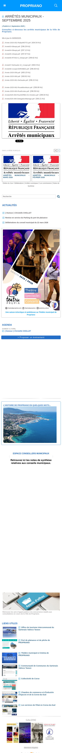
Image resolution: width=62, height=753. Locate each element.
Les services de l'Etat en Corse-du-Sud (36, 701)
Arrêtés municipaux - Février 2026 (46, 173)
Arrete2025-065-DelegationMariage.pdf (20, 96)
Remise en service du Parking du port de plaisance (25, 215)
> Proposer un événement (31, 334)
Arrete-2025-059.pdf (12, 71)
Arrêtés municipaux (35, 180)
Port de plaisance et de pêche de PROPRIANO (39, 637)
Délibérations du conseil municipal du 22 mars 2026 (25, 219)
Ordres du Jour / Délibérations (15, 180)
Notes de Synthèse (30, 183)
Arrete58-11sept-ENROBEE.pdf (17, 67)
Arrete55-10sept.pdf (12, 53)
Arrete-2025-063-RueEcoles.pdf (17, 89)
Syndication (37, 750)
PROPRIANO (31, 5)
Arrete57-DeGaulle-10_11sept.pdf (18, 64)
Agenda (7, 321)
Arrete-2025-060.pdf (12, 74)
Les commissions (51, 180)
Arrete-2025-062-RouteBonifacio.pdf (19, 85)
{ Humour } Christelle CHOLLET (17, 210)
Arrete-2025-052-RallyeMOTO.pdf (18, 43)
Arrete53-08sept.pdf (12, 46)
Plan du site (25, 750)
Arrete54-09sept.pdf (12, 50)
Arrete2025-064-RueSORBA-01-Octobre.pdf (22, 92)
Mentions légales (31, 744)
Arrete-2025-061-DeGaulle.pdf (16, 78)
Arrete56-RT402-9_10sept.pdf (16, 57)
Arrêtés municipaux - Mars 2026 (16, 173)
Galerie (31, 716)
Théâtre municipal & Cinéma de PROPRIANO (38, 649)
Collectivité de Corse (29, 675)
